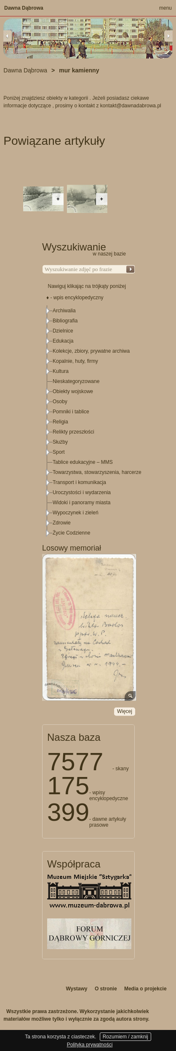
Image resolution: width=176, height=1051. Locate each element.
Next (168, 35)
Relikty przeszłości (73, 432)
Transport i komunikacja (79, 482)
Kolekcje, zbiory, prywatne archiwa (91, 351)
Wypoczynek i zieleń (76, 513)
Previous (7, 35)
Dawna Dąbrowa (23, 8)
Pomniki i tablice (71, 412)
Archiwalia (64, 311)
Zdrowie (62, 523)
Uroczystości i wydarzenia (82, 492)
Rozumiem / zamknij (125, 1037)
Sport (59, 452)
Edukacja (63, 341)
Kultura (61, 371)
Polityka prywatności (90, 1045)
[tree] (89, 422)
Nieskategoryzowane (76, 381)
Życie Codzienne (71, 533)
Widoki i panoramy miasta (81, 503)
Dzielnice (63, 331)
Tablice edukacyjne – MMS (83, 462)
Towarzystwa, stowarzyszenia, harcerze (97, 472)
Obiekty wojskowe (73, 391)
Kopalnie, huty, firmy (75, 361)
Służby (60, 442)
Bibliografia (65, 321)
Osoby (60, 401)
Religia (60, 422)
